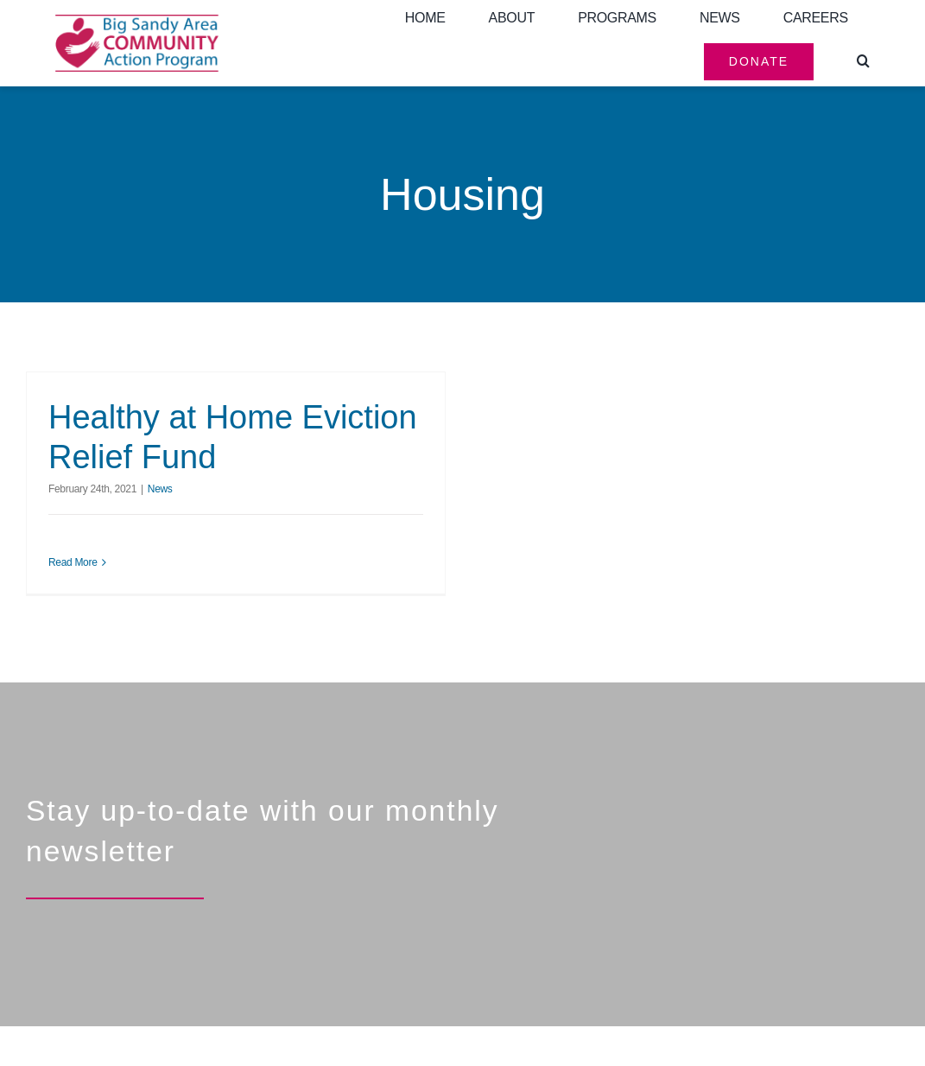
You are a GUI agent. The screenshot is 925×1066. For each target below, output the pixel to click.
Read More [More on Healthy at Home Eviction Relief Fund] (72, 562)
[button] (863, 61)
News (160, 489)
